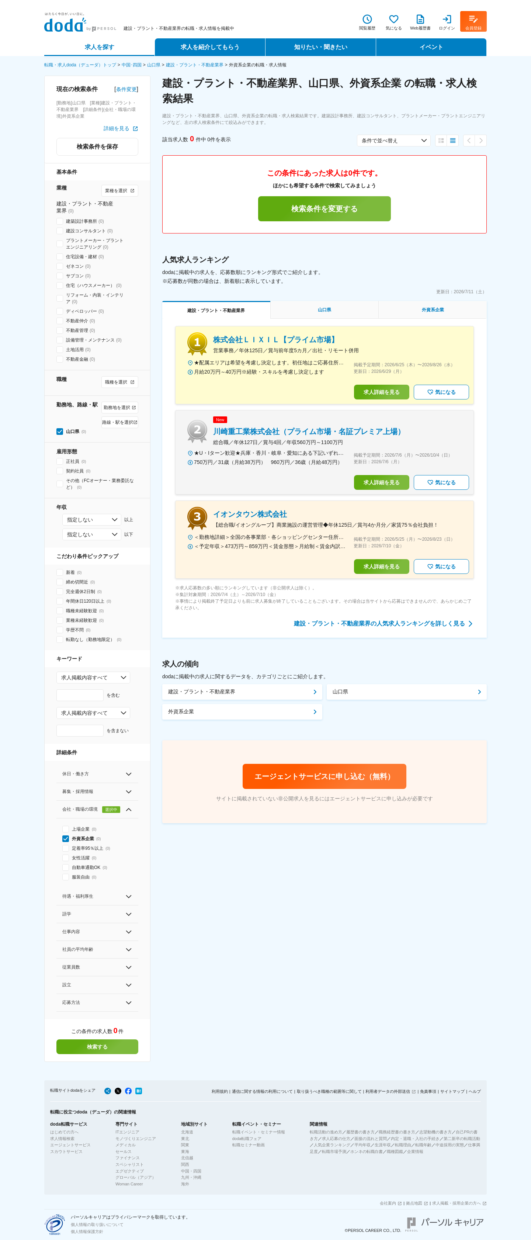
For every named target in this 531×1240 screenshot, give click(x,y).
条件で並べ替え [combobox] (380, 140)
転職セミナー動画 (248, 1145)
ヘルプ (475, 1091)
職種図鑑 (395, 1151)
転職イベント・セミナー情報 (258, 1132)
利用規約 (220, 1091)
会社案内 (388, 1203)
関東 (185, 1145)
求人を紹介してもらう (210, 47)
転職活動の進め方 (326, 1132)
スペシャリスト (129, 1164)
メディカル (125, 1145)
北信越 (187, 1158)
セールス (123, 1151)
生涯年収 (383, 1145)
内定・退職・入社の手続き (415, 1138)
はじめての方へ (64, 1132)
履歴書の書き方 (360, 1132)
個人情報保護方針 (87, 1231)
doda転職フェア (246, 1138)
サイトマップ (452, 1091)
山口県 (153, 64)
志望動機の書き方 (435, 1132)
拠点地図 (414, 1203)
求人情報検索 (62, 1138)
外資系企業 (181, 711)
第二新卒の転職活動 (462, 1138)
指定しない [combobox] (80, 520)
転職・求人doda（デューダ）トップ (80, 64)
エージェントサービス (70, 1145)
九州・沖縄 (191, 1177)
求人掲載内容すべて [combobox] (84, 677)
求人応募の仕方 (336, 1138)
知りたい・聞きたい (320, 47)
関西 (185, 1164)
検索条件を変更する (324, 209)
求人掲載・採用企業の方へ (456, 1203)
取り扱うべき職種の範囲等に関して (329, 1091)
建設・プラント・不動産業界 (194, 64)
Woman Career (129, 1184)
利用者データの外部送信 (387, 1091)
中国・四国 (191, 1171)
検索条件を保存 (97, 146)
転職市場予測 (334, 1151)
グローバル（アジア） (135, 1177)
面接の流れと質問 (370, 1138)
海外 (185, 1184)
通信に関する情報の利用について (262, 1091)
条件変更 (126, 89)
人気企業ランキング (332, 1145)
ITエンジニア (127, 1132)
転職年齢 (423, 1145)
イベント (431, 47)
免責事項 (428, 1091)
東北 (185, 1138)
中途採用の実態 (449, 1145)
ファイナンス (127, 1158)
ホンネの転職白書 (366, 1151)
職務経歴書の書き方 (397, 1132)
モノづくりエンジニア (135, 1138)
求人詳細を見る (382, 392)
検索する (97, 1047)
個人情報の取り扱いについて (97, 1224)
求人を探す (99, 47)
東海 (185, 1151)
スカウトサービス (66, 1151)
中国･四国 (132, 64)
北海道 (187, 1132)
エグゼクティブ (129, 1171)
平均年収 (362, 1145)
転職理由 (403, 1145)
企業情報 (415, 1151)
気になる (441, 392)
